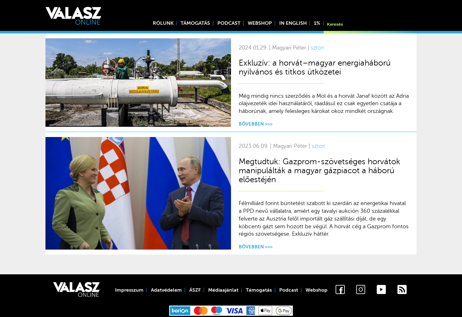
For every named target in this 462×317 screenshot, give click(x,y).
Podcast (229, 23)
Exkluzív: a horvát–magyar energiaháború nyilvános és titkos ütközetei (315, 67)
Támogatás (195, 23)
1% (317, 23)
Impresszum (129, 290)
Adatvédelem (166, 290)
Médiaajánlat (223, 290)
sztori (317, 48)
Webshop (260, 23)
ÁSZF (195, 290)
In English (293, 23)
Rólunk (163, 23)
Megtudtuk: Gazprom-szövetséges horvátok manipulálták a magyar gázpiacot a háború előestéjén (319, 170)
